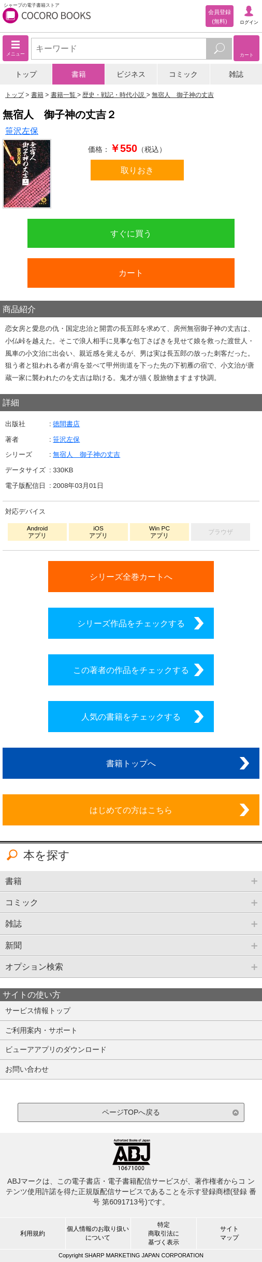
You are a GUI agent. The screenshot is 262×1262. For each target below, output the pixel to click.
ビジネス (131, 74)
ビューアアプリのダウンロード (56, 1049)
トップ (26, 74)
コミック (183, 74)
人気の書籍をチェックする (131, 716)
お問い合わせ (27, 1069)
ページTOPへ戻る (131, 1112)
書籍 (78, 74)
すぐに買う (131, 233)
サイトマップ (229, 1233)
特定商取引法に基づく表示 (163, 1233)
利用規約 (32, 1233)
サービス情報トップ (37, 1010)
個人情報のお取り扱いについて (98, 1233)
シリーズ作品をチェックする (131, 623)
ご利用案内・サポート (41, 1030)
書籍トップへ (131, 763)
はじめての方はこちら (131, 810)
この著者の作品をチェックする (131, 670)
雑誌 (236, 74)
